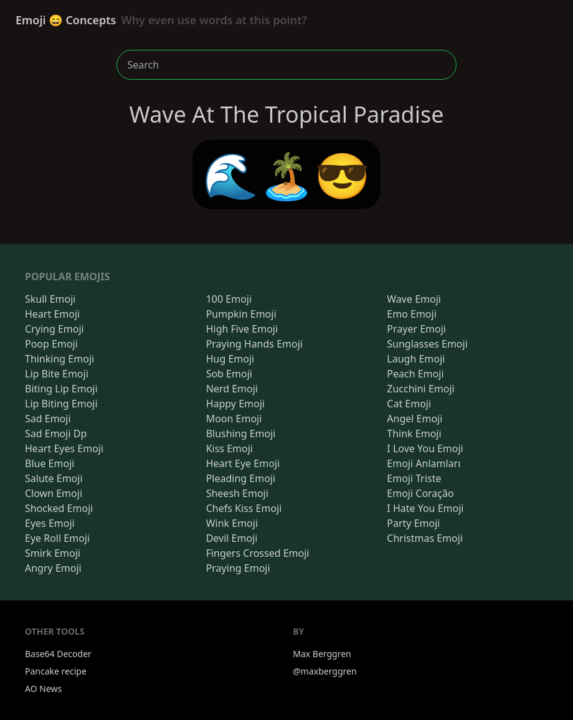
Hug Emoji (230, 359)
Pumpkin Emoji (241, 314)
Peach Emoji (415, 374)
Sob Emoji (229, 374)
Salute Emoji (54, 478)
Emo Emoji (412, 314)
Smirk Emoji (52, 553)
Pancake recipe (56, 671)
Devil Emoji (232, 538)
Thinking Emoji (59, 359)
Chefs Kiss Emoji (244, 508)
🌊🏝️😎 (287, 174)
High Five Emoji (242, 329)
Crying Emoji (54, 329)
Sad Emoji (48, 418)
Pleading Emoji (240, 478)
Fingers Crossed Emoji (258, 553)
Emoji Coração (420, 493)
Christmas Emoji (425, 538)
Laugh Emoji (416, 359)
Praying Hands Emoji (254, 344)
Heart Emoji (52, 314)
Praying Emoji (238, 568)
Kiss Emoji (229, 448)
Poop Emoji (51, 344)
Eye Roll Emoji (57, 538)
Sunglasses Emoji (427, 344)
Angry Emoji (53, 568)
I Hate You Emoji (425, 508)
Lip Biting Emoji (61, 403)
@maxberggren (324, 671)
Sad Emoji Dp (56, 433)
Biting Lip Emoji (61, 389)
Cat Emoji (409, 403)
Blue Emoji (49, 463)
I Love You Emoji (425, 448)
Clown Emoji (53, 493)
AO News (43, 688)
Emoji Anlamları (423, 463)
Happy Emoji (235, 403)
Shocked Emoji (59, 508)
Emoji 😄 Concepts (161, 20)
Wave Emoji (414, 299)
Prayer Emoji (416, 329)
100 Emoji (229, 299)
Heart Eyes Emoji (64, 448)
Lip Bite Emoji (56, 374)
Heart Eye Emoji (243, 463)
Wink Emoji (232, 523)
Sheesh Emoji (237, 493)
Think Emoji (414, 433)
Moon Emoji (234, 418)
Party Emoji (413, 523)
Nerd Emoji (232, 389)
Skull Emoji (50, 299)
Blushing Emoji (241, 433)
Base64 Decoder (58, 654)
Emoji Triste (414, 478)
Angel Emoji (414, 418)
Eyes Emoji (50, 523)
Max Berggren (322, 654)
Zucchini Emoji (420, 389)
